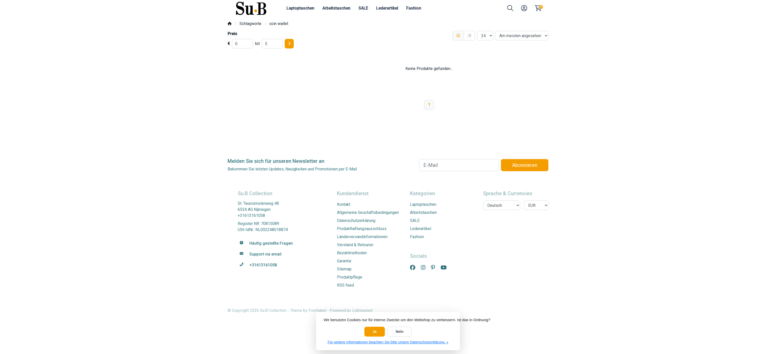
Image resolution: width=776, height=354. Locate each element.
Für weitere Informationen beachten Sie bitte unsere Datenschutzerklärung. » (388, 342)
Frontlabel (317, 310)
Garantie (344, 261)
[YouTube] (446, 267)
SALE (363, 8)
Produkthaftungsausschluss (361, 228)
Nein (399, 332)
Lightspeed (362, 310)
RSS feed (345, 285)
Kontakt (343, 204)
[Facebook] (414, 267)
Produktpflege (349, 277)
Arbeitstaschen (336, 8)
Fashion (413, 8)
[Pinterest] (435, 267)
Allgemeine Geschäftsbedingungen (368, 212)
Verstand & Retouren (355, 244)
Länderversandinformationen (362, 236)
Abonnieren (524, 165)
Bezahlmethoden (352, 252)
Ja (375, 332)
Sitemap (344, 269)
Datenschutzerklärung (356, 220)
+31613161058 (251, 215)
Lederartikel (387, 8)
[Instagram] (425, 267)
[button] (510, 9)
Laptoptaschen (300, 8)
